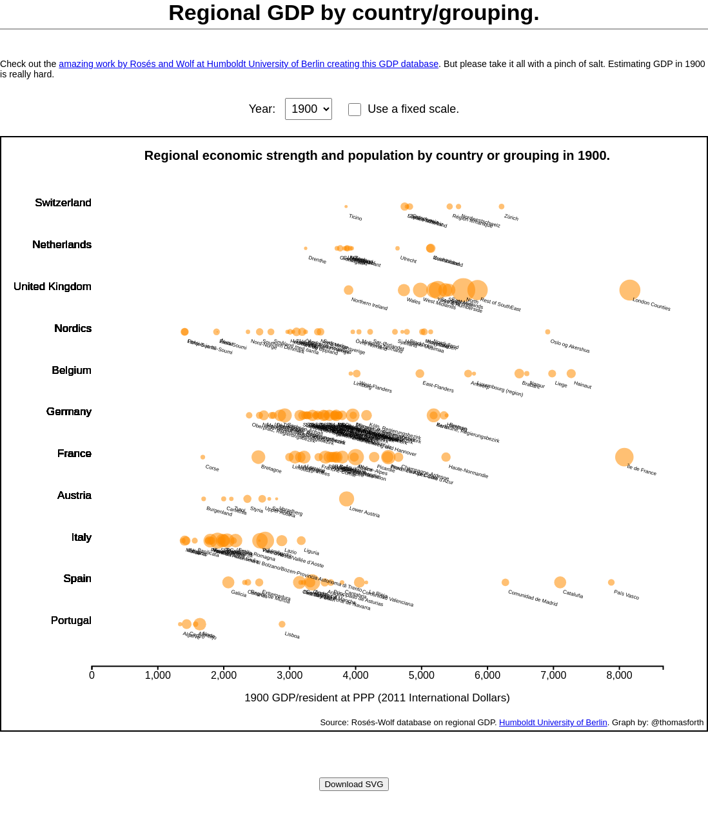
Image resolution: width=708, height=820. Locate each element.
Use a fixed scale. (413, 108)
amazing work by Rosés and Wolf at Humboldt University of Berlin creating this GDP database (248, 64)
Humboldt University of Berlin (553, 722)
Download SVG (353, 784)
